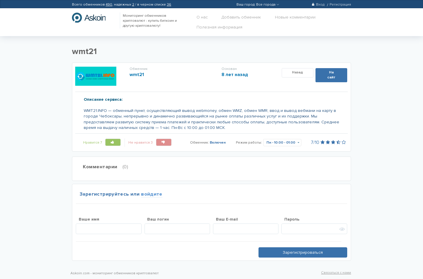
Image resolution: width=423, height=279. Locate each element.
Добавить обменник (241, 17)
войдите (151, 194)
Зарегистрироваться (303, 252)
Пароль (291, 219)
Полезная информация (219, 27)
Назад (297, 72)
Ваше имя (89, 219)
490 (109, 4)
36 (169, 4)
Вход (318, 4)
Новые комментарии (295, 17)
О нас (202, 17)
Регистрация (340, 4)
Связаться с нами (336, 272)
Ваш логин (158, 219)
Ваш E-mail (227, 219)
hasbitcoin (93, 18)
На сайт (331, 75)
